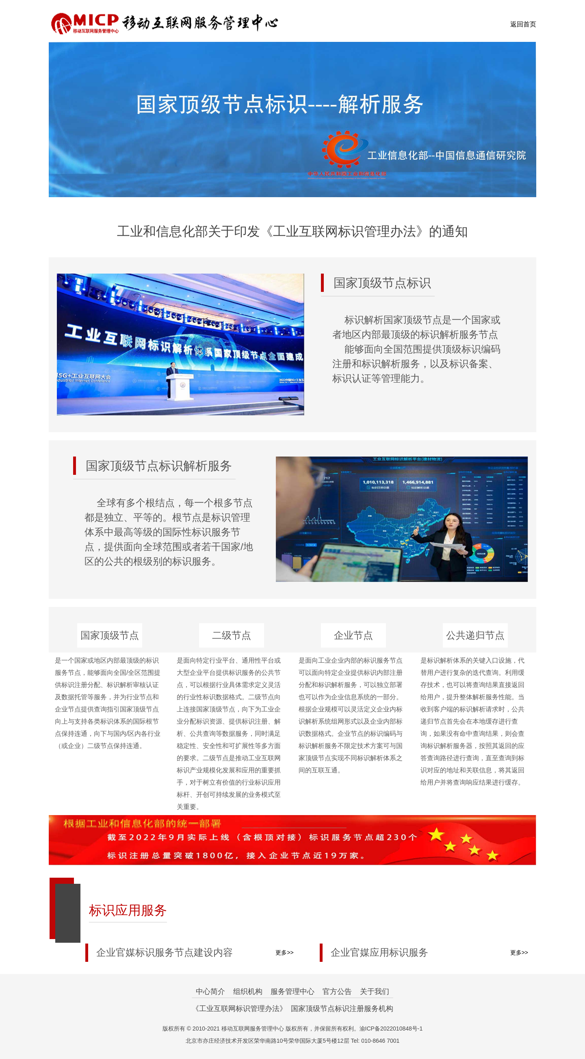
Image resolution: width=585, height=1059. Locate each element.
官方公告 (337, 991)
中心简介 (210, 991)
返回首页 (523, 24)
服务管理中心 (292, 991)
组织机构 (247, 991)
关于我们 (374, 991)
